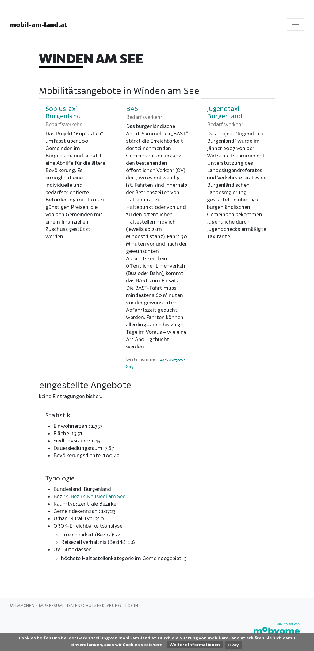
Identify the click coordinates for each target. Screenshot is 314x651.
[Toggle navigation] (295, 24)
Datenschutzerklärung (94, 605)
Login (131, 605)
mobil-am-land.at (38, 24)
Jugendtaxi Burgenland (225, 112)
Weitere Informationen (195, 644)
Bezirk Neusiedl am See (98, 496)
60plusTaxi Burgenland (63, 112)
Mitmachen (22, 605)
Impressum (51, 605)
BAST (134, 108)
